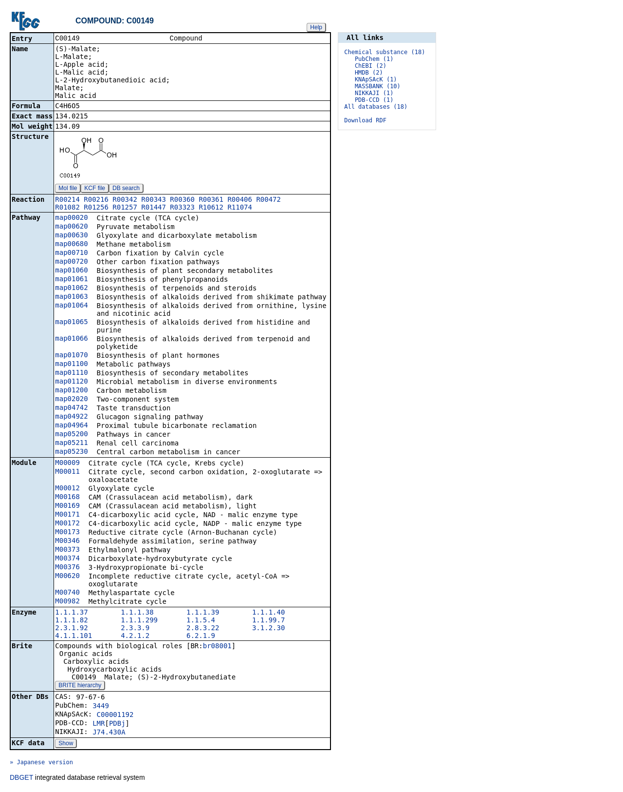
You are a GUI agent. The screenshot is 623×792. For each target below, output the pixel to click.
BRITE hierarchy (79, 686)
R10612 (211, 208)
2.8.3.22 (202, 629)
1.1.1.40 (268, 613)
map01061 (71, 280)
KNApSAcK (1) (376, 79)
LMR (98, 724)
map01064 (71, 306)
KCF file (94, 189)
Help (316, 27)
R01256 (96, 208)
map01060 (71, 271)
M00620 (67, 576)
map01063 (71, 297)
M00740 (67, 593)
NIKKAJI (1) (374, 93)
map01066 (71, 339)
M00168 (67, 498)
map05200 (71, 435)
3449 (100, 707)
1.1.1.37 (71, 613)
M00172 (67, 524)
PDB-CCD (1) (374, 100)
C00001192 (115, 715)
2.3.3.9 (135, 629)
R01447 (153, 208)
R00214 (67, 200)
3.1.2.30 (268, 629)
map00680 (71, 245)
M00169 (67, 506)
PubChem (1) (374, 59)
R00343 (153, 200)
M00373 (67, 550)
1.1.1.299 (139, 621)
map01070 (71, 356)
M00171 (67, 515)
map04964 (71, 426)
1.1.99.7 (268, 621)
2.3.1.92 (71, 629)
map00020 (71, 218)
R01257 (124, 208)
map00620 (71, 227)
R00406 (239, 200)
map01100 (71, 364)
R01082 (67, 208)
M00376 (67, 568)
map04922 (71, 417)
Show (65, 744)
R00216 (96, 200)
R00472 (268, 200)
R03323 (182, 208)
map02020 (71, 400)
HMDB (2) (369, 72)
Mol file (67, 189)
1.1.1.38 (137, 613)
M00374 (67, 559)
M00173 (67, 533)
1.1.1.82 (71, 621)
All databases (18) (375, 106)
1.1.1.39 (202, 613)
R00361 (211, 200)
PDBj (117, 724)
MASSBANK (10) (378, 86)
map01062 (71, 288)
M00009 (67, 463)
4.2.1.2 (135, 636)
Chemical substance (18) (384, 52)
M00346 (67, 541)
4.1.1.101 (73, 636)
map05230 (71, 452)
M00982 (67, 602)
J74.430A (108, 733)
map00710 (71, 253)
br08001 (217, 647)
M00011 (67, 472)
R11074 (239, 208)
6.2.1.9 (200, 636)
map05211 (71, 443)
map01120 (71, 382)
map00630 (71, 236)
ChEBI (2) (370, 65)
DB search (126, 189)
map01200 (71, 391)
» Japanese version (41, 763)
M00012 (67, 489)
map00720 (71, 262)
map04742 (71, 408)
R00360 (182, 200)
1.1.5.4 (200, 621)
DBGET (21, 778)
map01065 (71, 323)
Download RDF (365, 120)
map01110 (71, 373)
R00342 (124, 200)
